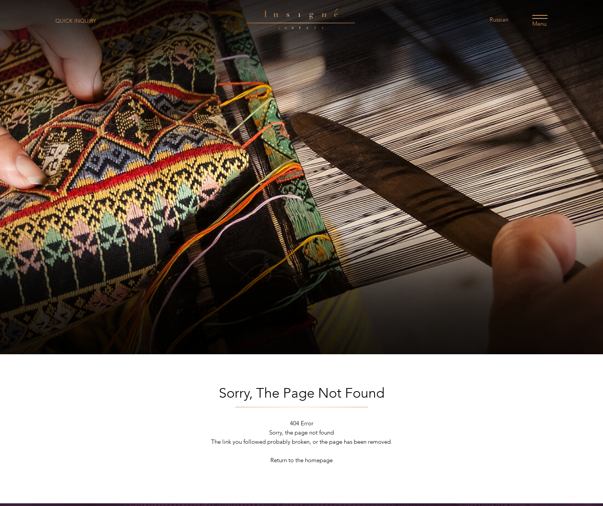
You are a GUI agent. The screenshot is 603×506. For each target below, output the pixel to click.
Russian (499, 19)
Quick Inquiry (75, 21)
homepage (319, 460)
